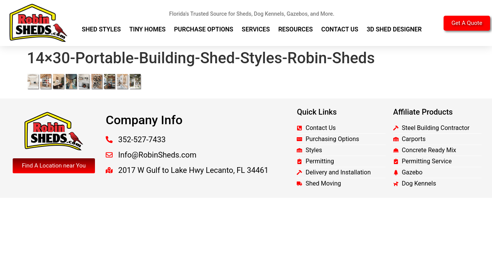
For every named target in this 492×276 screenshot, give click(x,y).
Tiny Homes (147, 29)
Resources (295, 29)
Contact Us (339, 29)
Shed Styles (101, 29)
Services (256, 29)
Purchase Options (203, 29)
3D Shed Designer (394, 29)
